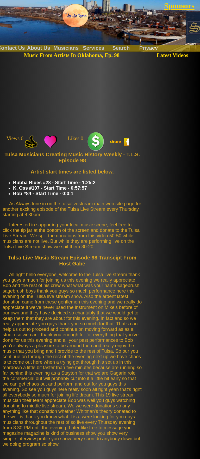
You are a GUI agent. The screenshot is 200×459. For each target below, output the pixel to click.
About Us (38, 47)
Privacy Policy (148, 47)
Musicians (66, 47)
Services (93, 47)
